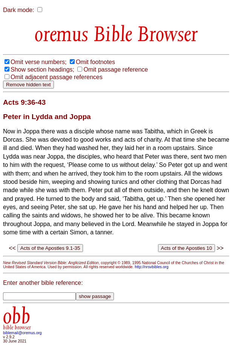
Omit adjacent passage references (57, 77)
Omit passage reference (115, 69)
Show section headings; (42, 69)
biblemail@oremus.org (22, 333)
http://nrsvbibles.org (151, 267)
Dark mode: (18, 10)
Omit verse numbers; (38, 62)
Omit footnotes (95, 62)
